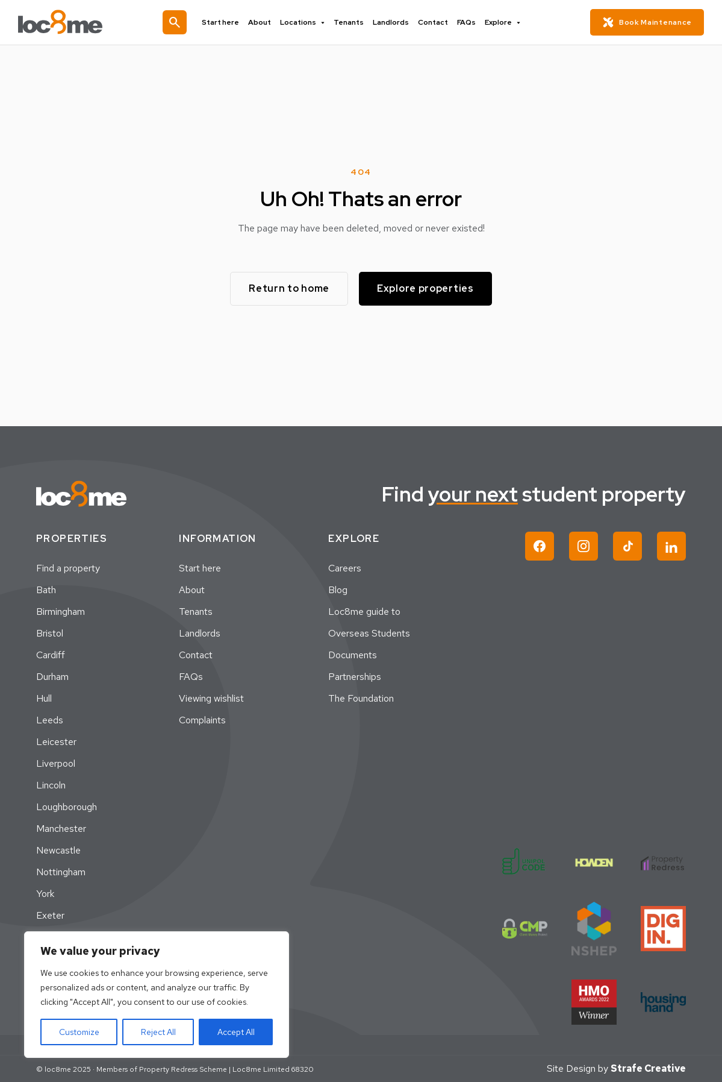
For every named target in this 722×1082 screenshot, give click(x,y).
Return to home (289, 288)
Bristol (49, 633)
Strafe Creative (648, 1068)
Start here (220, 22)
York (45, 893)
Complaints (202, 720)
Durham (52, 676)
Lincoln (51, 785)
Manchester (61, 828)
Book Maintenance (647, 22)
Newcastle (58, 850)
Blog (337, 589)
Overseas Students (369, 633)
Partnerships (354, 676)
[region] (156, 994)
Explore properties (425, 288)
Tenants (349, 22)
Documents (352, 655)
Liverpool (55, 763)
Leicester (56, 741)
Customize (79, 1032)
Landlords (391, 22)
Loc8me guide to (364, 611)
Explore (502, 22)
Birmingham (60, 611)
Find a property (68, 568)
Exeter (50, 915)
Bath (46, 589)
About (259, 22)
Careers (344, 568)
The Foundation (361, 698)
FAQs (466, 22)
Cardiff (50, 655)
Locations (302, 22)
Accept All (236, 1032)
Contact (433, 22)
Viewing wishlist (211, 698)
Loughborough (66, 806)
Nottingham (61, 872)
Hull (44, 698)
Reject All (158, 1032)
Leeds (49, 720)
